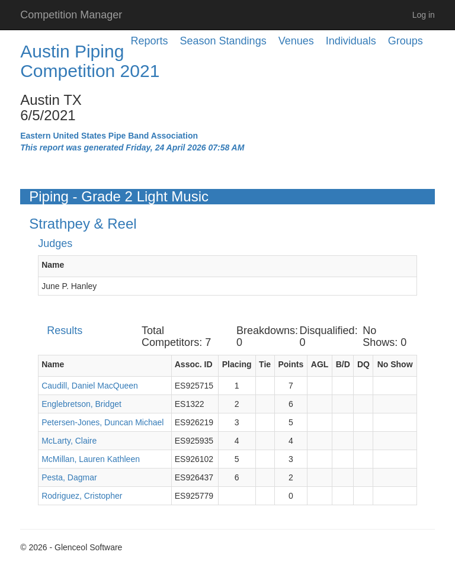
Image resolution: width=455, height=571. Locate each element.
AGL (320, 364)
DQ (363, 364)
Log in (423, 15)
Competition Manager (71, 15)
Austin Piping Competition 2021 (89, 61)
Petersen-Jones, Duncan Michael (102, 422)
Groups (405, 41)
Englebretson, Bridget (81, 404)
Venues (296, 41)
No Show (395, 364)
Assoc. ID (194, 364)
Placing (237, 364)
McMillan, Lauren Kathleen (90, 459)
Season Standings (223, 41)
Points (290, 364)
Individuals (351, 41)
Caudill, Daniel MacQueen (89, 385)
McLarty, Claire (69, 440)
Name (52, 265)
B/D (343, 364)
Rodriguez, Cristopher (81, 496)
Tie (265, 364)
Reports (149, 41)
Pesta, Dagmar (69, 477)
